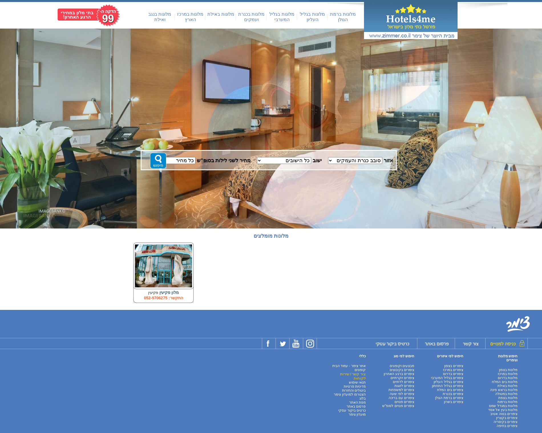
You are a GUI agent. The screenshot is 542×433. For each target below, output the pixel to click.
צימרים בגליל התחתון (447, 386)
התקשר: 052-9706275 (163, 298)
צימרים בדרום (453, 374)
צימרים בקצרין (506, 418)
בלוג (362, 398)
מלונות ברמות (507, 402)
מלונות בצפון (508, 370)
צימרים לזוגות (404, 386)
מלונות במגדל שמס (503, 406)
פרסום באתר (356, 406)
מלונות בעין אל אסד (502, 410)
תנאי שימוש (357, 382)
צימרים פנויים (404, 402)
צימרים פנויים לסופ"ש (398, 406)
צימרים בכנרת (453, 394)
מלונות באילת (220, 14)
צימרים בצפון (453, 366)
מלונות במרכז (507, 374)
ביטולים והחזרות (354, 390)
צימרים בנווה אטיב (503, 414)
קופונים (360, 370)
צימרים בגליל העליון (448, 382)
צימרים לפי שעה (402, 394)
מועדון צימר (357, 414)
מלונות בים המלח (504, 382)
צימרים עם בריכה (401, 398)
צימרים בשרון (453, 402)
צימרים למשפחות (401, 390)
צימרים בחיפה (507, 426)
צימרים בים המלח (450, 390)
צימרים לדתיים (403, 382)
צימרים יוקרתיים (402, 378)
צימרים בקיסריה (505, 422)
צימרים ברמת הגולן (449, 398)
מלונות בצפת (507, 398)
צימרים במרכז (453, 370)
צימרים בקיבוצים (402, 370)
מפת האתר (357, 402)
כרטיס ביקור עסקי (352, 410)
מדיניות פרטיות (355, 386)
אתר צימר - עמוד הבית (349, 366)
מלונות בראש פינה (503, 390)
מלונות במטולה (506, 394)
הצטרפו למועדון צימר (350, 394)
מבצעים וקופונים (402, 366)
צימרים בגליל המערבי (447, 378)
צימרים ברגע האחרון (399, 374)
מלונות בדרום (507, 378)
